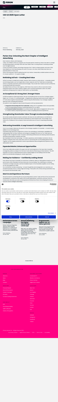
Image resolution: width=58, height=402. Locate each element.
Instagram (32, 317)
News (4, 278)
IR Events (5, 294)
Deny (10, 213)
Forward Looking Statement (10, 296)
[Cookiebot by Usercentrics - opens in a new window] (50, 188)
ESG (4, 304)
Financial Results (7, 287)
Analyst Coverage (7, 292)
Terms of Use (39, 332)
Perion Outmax (33, 280)
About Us (5, 275)
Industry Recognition (8, 310)
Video (42, 6)
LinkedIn (32, 315)
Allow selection (29, 213)
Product (11, 11)
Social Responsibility (8, 306)
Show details (51, 209)
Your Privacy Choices (12, 332)
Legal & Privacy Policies (25, 332)
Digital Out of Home (35, 282)
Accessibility (47, 332)
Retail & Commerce (35, 278)
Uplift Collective (7, 308)
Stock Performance (8, 290)
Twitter (32, 321)
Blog (4, 280)
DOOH (34, 6)
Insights (5, 11)
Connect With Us (29, 260)
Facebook (32, 319)
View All (27, 7)
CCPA (33, 332)
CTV (50, 6)
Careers (5, 282)
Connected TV (33, 275)
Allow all (47, 213)
